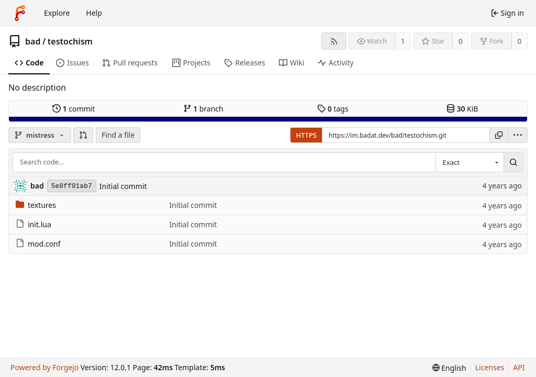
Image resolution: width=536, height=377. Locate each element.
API (518, 367)
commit (73, 109)
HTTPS (306, 135)
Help (94, 13)
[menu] (518, 135)
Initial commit (123, 186)
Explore (57, 13)
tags (332, 109)
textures (36, 205)
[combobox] (470, 162)
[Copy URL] (498, 135)
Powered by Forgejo (44, 367)
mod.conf (38, 244)
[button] (83, 135)
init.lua (33, 224)
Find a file (118, 135)
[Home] (20, 13)
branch (203, 109)
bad (32, 41)
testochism (70, 41)
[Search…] (513, 162)
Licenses (490, 367)
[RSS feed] (333, 41)
